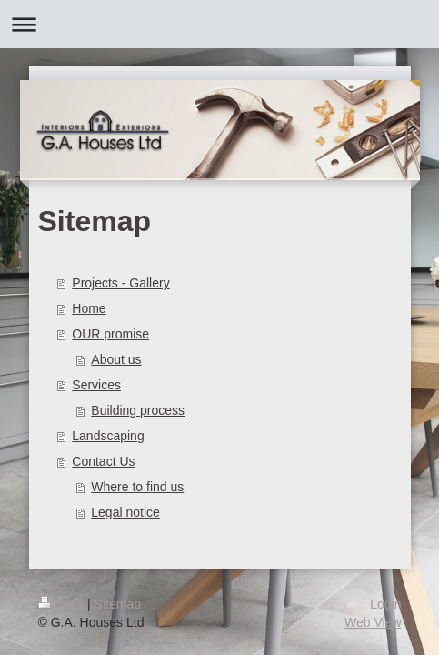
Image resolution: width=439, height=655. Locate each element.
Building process (138, 410)
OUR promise (110, 334)
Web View (373, 622)
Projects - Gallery (120, 283)
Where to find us (137, 486)
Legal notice (125, 512)
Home (88, 308)
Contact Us (103, 461)
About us (116, 359)
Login (385, 604)
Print (63, 604)
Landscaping (108, 435)
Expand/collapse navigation (219, 24)
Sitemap (118, 604)
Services (96, 385)
